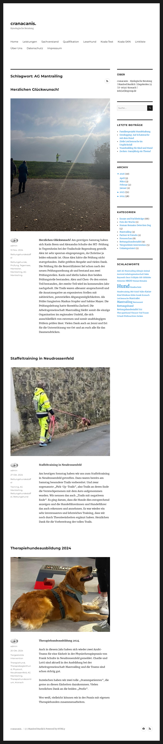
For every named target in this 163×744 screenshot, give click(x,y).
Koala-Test (107, 41)
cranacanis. (23, 23)
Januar (123, 188)
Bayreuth (121, 277)
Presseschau (126, 238)
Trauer (146, 313)
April (122, 178)
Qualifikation (71, 41)
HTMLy (61, 729)
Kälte (142, 292)
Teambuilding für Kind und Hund (136, 148)
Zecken (140, 316)
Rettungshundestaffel (130, 241)
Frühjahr (135, 277)
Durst (128, 277)
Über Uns (16, 48)
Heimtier (121, 281)
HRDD (129, 280)
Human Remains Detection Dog (135, 225)
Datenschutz (35, 48)
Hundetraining (123, 292)
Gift (140, 277)
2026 (122, 174)
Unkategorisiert (127, 248)
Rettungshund (20, 496)
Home (14, 41)
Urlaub (120, 316)
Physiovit (17, 669)
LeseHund (89, 41)
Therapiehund (17, 662)
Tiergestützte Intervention (133, 245)
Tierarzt (134, 313)
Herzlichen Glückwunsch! (34, 89)
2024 (122, 196)
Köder (133, 295)
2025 (122, 192)
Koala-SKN (124, 41)
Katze (148, 291)
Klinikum (126, 295)
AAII (119, 271)
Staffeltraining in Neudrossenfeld (42, 358)
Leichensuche (123, 298)
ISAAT (137, 292)
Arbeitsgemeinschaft (134, 274)
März (122, 181)
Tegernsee (25, 265)
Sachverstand (50, 41)
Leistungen (30, 41)
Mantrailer (15, 268)
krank (138, 295)
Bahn (146, 274)
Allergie (139, 271)
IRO (131, 291)
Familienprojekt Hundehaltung (135, 131)
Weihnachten (130, 316)
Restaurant (138, 302)
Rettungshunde (18, 262)
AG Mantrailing (129, 271)
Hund (123, 286)
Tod (140, 313)
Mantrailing (16, 272)
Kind (119, 295)
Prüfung (14, 265)
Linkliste (140, 41)
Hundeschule (135, 287)
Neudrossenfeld (18, 672)
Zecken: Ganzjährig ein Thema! (135, 151)
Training (14, 487)
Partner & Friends (128, 235)
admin (13, 245)
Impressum (54, 48)
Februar (124, 184)
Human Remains (140, 281)
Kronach (19, 682)
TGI (140, 309)
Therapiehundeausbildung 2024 (40, 548)
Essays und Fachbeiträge (132, 218)
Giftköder (147, 277)
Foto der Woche (127, 222)
